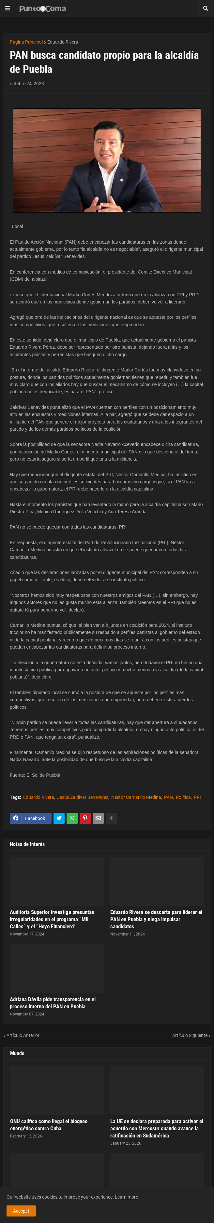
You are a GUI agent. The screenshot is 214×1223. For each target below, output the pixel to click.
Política (183, 797)
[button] (7, 8)
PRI (197, 797)
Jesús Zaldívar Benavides (82, 797)
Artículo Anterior (23, 1035)
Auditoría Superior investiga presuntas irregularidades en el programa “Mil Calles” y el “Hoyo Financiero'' (52, 919)
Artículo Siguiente (189, 1035)
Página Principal (26, 42)
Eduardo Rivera (62, 42)
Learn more (126, 1197)
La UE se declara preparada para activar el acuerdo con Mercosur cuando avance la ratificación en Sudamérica (156, 1128)
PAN (168, 797)
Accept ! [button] (21, 1211)
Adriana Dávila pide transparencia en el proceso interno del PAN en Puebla (53, 1003)
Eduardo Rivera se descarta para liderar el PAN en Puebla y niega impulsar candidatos (156, 919)
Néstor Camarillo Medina (136, 797)
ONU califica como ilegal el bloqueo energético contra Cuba (48, 1125)
